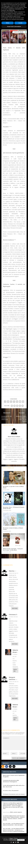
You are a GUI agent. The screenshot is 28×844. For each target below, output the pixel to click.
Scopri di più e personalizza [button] (14, 26)
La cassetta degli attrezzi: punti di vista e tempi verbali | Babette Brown (14, 816)
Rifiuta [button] (7, 23)
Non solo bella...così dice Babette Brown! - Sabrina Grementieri (14, 824)
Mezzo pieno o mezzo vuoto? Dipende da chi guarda (13, 776)
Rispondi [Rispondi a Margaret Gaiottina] (14, 698)
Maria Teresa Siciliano (14, 436)
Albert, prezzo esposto (16, 812)
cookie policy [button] (12, 10)
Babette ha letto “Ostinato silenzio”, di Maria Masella (14, 818)
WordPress (6, 840)
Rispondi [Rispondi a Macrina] (14, 608)
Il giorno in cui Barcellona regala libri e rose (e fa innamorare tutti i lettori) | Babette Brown (13, 804)
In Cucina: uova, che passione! (10, 790)
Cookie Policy (21, 839)
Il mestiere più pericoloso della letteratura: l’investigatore (11, 781)
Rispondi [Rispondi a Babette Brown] (15, 670)
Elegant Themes (14, 838)
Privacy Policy (13, 839)
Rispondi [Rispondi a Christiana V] (14, 644)
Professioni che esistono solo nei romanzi (14, 794)
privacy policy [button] (7, 6)
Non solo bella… (19, 825)
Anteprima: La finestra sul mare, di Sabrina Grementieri (13, 830)
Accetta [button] (20, 23)
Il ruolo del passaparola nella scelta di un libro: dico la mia (13, 786)
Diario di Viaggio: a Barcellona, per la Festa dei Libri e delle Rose (13, 807)
